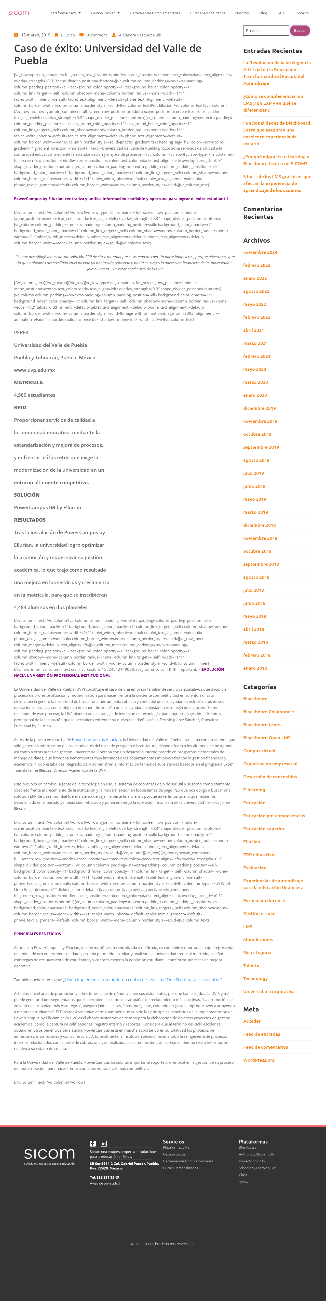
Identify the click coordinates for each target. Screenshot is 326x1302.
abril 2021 (253, 330)
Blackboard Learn (262, 724)
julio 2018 (253, 590)
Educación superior (263, 828)
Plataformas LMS (65, 12)
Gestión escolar (259, 913)
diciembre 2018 (259, 525)
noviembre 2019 (260, 421)
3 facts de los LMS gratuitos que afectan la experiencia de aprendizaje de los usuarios (277, 183)
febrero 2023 (256, 265)
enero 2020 (255, 395)
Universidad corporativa (269, 991)
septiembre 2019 (261, 447)
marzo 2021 (255, 343)
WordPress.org (259, 1060)
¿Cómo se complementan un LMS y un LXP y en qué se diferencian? (273, 103)
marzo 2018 (255, 642)
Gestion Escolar (105, 12)
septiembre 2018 (261, 564)
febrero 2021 (256, 356)
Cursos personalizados (207, 12)
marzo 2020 (255, 382)
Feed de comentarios (265, 1047)
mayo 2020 (254, 369)
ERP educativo (258, 854)
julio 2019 (253, 473)
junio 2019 (254, 486)
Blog (263, 12)
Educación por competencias (274, 815)
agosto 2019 (256, 460)
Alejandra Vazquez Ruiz (140, 34)
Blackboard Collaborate (268, 711)
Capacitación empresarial (270, 763)
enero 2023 (255, 278)
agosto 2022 (256, 291)
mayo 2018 (254, 616)
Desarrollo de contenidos (270, 776)
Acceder (252, 1021)
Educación (254, 802)
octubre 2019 (257, 434)
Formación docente (264, 900)
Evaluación (255, 867)
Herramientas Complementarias (155, 12)
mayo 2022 (254, 304)
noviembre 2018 (260, 538)
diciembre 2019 (259, 408)
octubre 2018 (257, 551)
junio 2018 (254, 603)
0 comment (97, 34)
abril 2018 (253, 629)
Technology (255, 978)
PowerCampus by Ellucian (96, 739)
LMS (247, 926)
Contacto (301, 12)
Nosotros (242, 12)
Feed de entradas (261, 1034)
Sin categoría (257, 952)
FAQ (280, 12)
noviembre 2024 (260, 252)
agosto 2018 (256, 577)
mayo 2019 (254, 499)
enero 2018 (255, 668)
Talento (251, 965)
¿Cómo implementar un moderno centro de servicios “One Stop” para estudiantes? (142, 979)
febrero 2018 (256, 655)
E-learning (254, 789)
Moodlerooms (258, 939)
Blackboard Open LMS (267, 737)
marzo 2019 (255, 512)
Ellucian (68, 34)
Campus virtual (259, 750)
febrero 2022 (256, 317)
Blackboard (255, 698)
